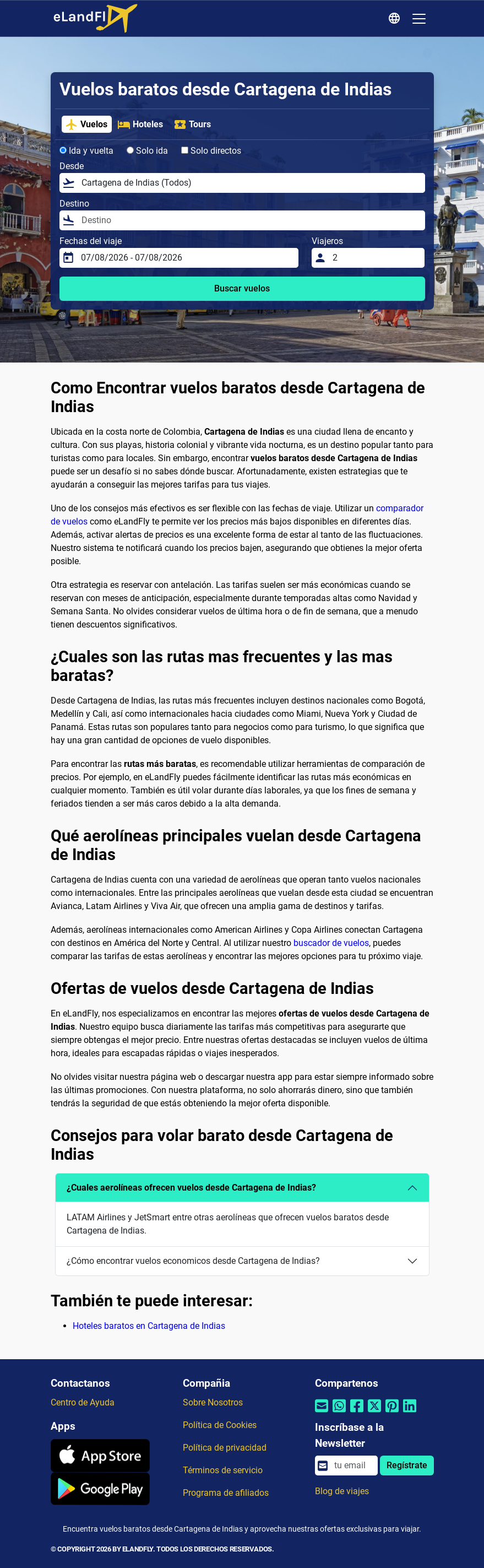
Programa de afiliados (226, 1493)
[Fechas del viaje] (186, 258)
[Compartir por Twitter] (374, 1413)
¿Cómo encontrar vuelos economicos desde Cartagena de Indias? (193, 1261)
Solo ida (147, 150)
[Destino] (250, 220)
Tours (192, 124)
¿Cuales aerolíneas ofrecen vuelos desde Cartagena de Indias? (191, 1187)
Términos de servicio (223, 1470)
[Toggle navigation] (419, 18)
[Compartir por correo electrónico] (321, 1413)
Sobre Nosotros (213, 1402)
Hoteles (140, 124)
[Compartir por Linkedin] (409, 1413)
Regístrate (407, 1465)
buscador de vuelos (331, 943)
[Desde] (250, 183)
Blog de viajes (342, 1491)
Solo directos (211, 150)
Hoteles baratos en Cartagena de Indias (149, 1326)
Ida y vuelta (86, 150)
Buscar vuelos (242, 288)
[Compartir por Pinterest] (392, 1413)
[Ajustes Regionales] (396, 18)
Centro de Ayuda (83, 1402)
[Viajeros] (375, 258)
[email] (352, 1465)
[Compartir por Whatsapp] (339, 1413)
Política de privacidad (225, 1447)
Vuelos (86, 124)
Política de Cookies (220, 1425)
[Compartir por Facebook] (356, 1413)
